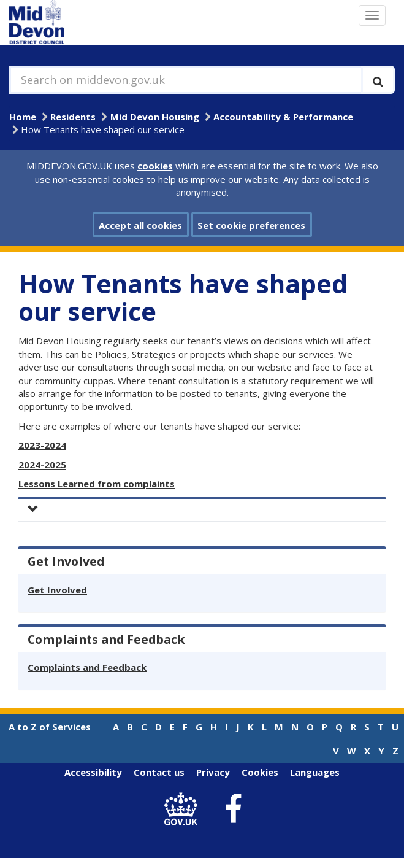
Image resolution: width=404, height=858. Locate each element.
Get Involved (57, 590)
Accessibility (93, 772)
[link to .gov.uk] (183, 809)
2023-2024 (42, 445)
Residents (73, 116)
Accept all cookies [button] (140, 225)
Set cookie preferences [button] (251, 225)
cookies (155, 166)
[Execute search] (378, 80)
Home (22, 116)
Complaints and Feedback (87, 667)
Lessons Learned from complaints (96, 483)
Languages (315, 772)
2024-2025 (42, 464)
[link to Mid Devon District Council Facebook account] (233, 809)
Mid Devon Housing (154, 116)
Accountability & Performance (283, 116)
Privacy (213, 772)
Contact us (159, 772)
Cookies (260, 772)
